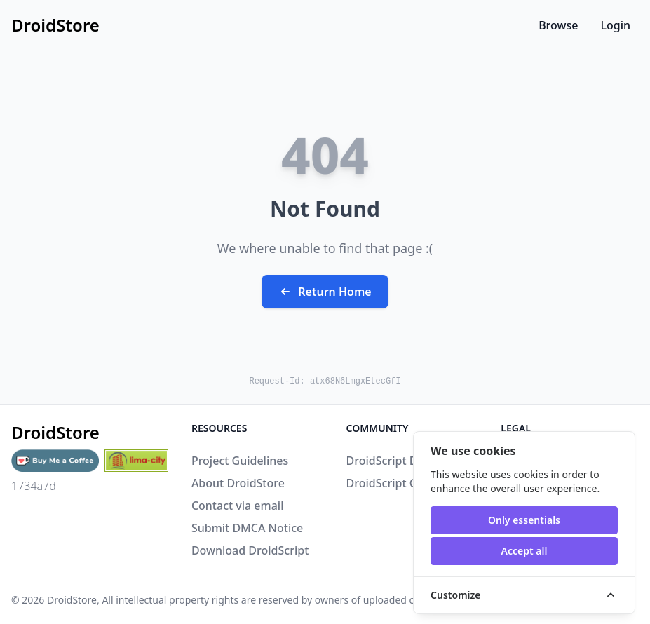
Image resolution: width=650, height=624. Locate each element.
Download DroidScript (250, 550)
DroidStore (72, 599)
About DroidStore (238, 483)
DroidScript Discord (398, 460)
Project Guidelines (239, 460)
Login (615, 25)
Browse (558, 25)
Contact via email (237, 505)
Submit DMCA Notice (247, 528)
